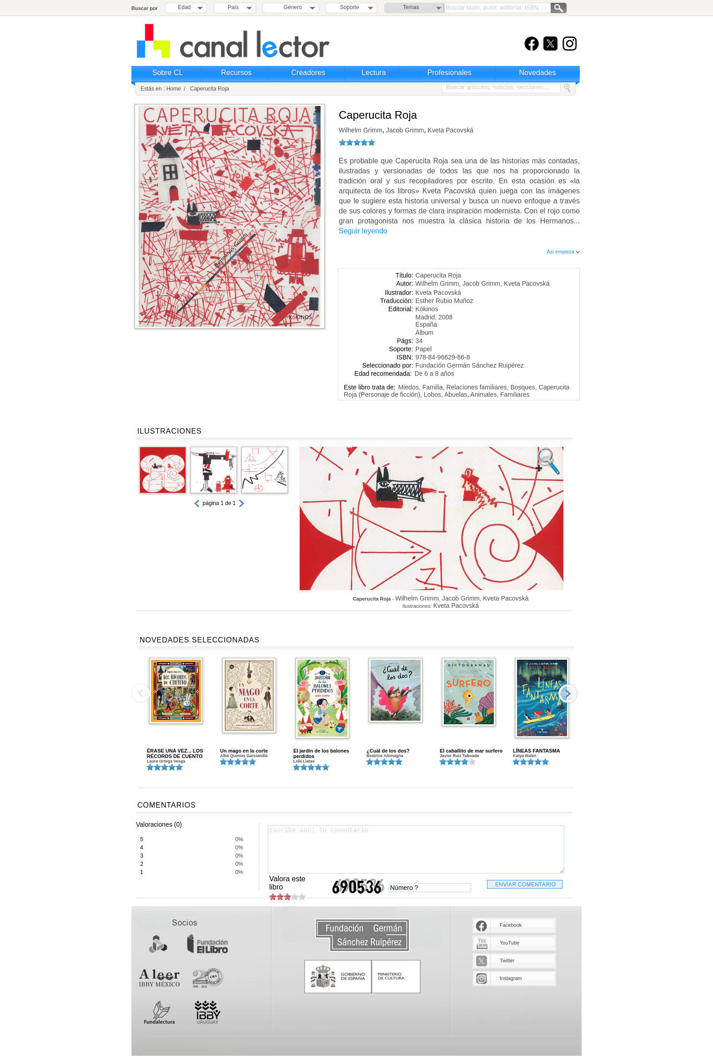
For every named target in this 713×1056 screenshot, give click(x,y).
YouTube (509, 942)
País (233, 7)
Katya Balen (525, 755)
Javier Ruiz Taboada (459, 755)
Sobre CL (167, 72)
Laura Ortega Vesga (166, 761)
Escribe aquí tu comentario (416, 849)
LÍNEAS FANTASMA (536, 750)
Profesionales (449, 72)
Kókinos (427, 309)
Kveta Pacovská (449, 130)
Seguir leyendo (363, 231)
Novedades (537, 72)
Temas (411, 7)
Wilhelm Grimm (360, 130)
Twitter (507, 960)
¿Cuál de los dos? (388, 750)
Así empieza (563, 251)
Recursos (236, 72)
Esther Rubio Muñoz (444, 300)
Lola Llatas (304, 761)
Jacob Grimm (404, 130)
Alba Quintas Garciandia (244, 755)
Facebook (511, 925)
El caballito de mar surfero (471, 750)
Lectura (374, 72)
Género (291, 7)
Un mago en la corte (244, 750)
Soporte (349, 7)
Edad (184, 7)
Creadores (308, 72)
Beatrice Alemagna (385, 755)
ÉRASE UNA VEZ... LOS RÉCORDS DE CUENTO (175, 753)
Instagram (511, 978)
